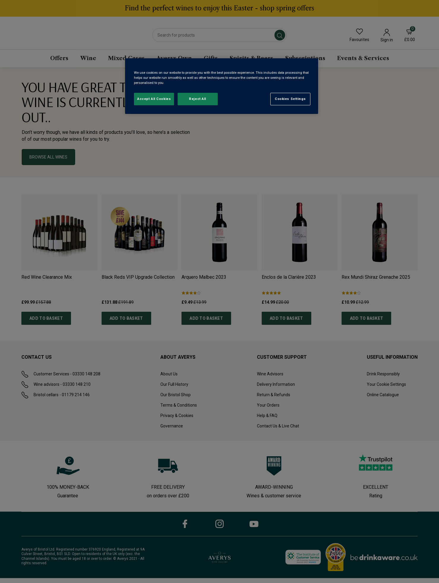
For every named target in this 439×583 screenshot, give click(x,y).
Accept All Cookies (154, 99)
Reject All (197, 99)
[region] (221, 86)
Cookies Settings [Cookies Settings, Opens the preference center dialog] (290, 99)
